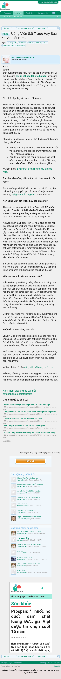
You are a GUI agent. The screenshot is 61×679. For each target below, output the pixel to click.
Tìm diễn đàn (7, 17)
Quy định (57, 666)
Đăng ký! (30, 461)
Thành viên (29, 13)
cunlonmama (21, 533)
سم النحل (20, 551)
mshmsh (20, 540)
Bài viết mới (18, 17)
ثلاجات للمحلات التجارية (24, 557)
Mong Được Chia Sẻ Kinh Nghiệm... (29, 491)
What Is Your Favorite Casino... (27, 478)
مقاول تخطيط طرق (23, 538)
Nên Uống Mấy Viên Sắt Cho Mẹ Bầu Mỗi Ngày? (24, 426)
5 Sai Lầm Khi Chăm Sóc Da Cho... (29, 564)
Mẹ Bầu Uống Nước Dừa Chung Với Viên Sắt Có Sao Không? (30, 433)
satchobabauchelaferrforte (22, 57)
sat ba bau (22, 42)
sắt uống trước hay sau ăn (38, 42)
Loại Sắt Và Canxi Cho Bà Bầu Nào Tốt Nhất (23, 419)
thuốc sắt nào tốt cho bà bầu (31, 76)
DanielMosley (21, 512)
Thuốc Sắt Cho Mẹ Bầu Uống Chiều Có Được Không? (27, 405)
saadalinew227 (22, 559)
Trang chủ (7, 13)
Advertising (42, 663)
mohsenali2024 (22, 553)
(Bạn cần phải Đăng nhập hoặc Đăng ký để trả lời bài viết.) (40, 453)
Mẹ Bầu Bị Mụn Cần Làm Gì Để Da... (29, 531)
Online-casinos (22, 504)
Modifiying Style (6, 663)
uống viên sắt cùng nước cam (39, 367)
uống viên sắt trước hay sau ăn (14, 45)
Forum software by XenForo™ (11, 666)
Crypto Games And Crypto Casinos (29, 517)
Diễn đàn (18, 13)
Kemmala (20, 480)
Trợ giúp (57, 663)
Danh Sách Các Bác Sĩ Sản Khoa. (28, 497)
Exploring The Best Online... (26, 510)
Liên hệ (49, 663)
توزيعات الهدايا (21, 570)
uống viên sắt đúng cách (24, 194)
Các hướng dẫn (43, 13)
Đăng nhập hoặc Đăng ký (48, 2)
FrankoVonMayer (23, 519)
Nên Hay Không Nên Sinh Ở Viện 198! (30, 484)
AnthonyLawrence (23, 506)
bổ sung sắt (11, 42)
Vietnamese (18, 663)
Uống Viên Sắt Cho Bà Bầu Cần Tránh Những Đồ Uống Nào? (30, 412)
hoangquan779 (22, 486)
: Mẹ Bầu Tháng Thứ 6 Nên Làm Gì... (29, 544)
